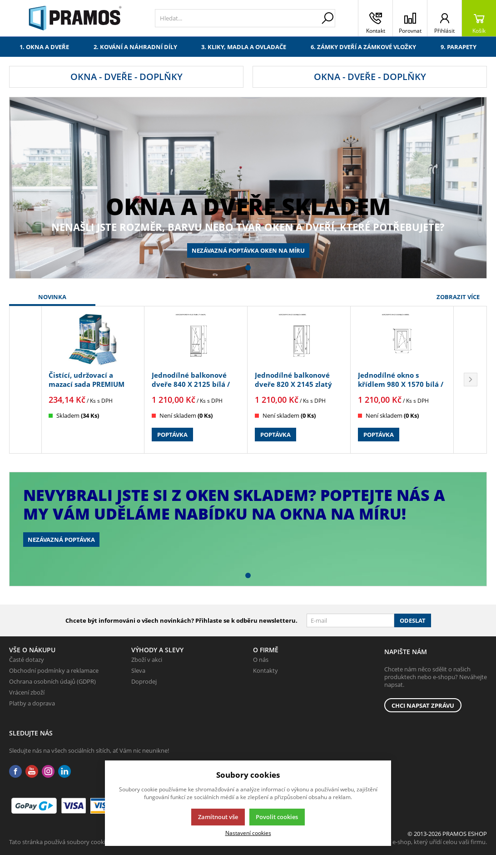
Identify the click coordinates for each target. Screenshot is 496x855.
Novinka (52, 297)
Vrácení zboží (27, 692)
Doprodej (144, 681)
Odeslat (413, 620)
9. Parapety (458, 47)
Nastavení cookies (248, 832)
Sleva (138, 670)
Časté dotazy (26, 659)
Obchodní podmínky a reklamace (54, 670)
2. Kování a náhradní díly (135, 47)
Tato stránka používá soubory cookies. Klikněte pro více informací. (98, 842)
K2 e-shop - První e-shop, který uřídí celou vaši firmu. (416, 842)
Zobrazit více (458, 297)
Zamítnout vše (218, 817)
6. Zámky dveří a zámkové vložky (363, 47)
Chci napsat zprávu (423, 705)
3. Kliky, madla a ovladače (243, 47)
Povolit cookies (277, 817)
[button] (248, 267)
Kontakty (265, 670)
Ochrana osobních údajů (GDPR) (52, 681)
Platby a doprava (32, 703)
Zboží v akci (146, 659)
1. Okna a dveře (44, 47)
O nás (260, 659)
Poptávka (172, 434)
